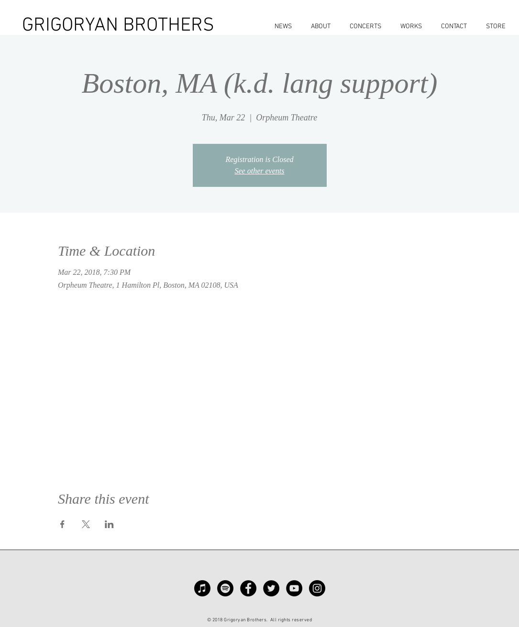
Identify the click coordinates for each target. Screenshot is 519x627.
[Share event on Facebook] (62, 524)
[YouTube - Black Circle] (294, 588)
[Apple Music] (202, 588)
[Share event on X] (85, 524)
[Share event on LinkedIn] (109, 524)
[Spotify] (225, 588)
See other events (260, 171)
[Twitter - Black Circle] (271, 588)
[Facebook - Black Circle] (248, 588)
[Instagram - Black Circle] (317, 588)
